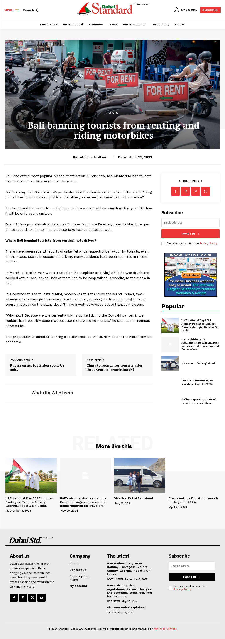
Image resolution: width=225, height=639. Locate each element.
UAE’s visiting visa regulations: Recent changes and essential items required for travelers (200, 344)
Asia (113, 113)
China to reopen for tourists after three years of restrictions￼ (114, 367)
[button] (32, 10)
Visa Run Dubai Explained (198, 363)
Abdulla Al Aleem (94, 157)
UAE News (113, 601)
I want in (191, 234)
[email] (190, 222)
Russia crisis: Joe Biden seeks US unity (37, 367)
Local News (115, 579)
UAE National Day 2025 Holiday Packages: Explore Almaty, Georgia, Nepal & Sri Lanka (199, 325)
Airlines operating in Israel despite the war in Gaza (198, 401)
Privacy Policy (208, 243)
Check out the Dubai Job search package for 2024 (197, 382)
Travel (112, 612)
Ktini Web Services (165, 628)
